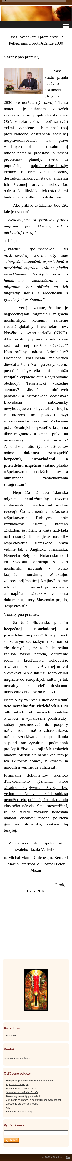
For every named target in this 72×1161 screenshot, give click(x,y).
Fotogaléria (12, 1035)
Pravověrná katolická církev (21, 1088)
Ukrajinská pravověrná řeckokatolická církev (30, 1080)
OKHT (9, 1107)
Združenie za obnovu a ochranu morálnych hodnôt (33, 1099)
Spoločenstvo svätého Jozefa (22, 1092)
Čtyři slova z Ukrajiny (17, 1084)
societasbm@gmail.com (17, 1058)
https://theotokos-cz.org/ (19, 1111)
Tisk (68, 1157)
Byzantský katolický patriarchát (23, 1096)
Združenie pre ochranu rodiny (22, 1103)
